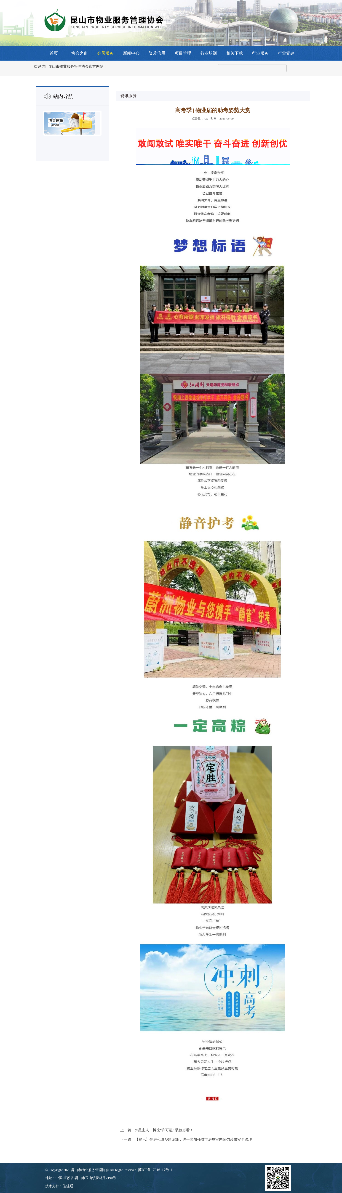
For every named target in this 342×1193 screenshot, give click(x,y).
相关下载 (234, 53)
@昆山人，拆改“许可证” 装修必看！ (164, 1130)
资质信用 (157, 53)
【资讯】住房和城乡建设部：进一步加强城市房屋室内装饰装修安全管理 (193, 1139)
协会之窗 (79, 53)
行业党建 (286, 53)
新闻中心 (131, 53)
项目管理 (183, 53)
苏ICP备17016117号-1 (155, 1170)
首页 (54, 53)
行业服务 (260, 53)
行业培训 (208, 53)
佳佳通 (67, 1186)
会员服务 (105, 53)
